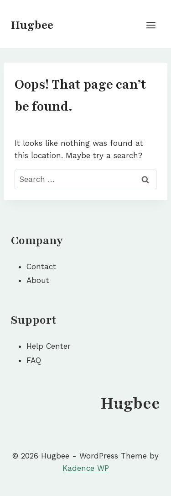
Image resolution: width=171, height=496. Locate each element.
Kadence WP (85, 468)
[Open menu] (150, 25)
